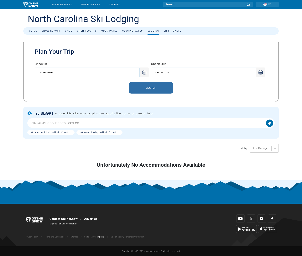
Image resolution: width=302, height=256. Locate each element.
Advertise (90, 219)
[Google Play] (246, 229)
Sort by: (243, 148)
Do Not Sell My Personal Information (127, 237)
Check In (41, 64)
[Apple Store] (267, 229)
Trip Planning (90, 4)
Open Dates (109, 31)
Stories (114, 4)
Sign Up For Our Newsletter (63, 224)
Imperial (100, 237)
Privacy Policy (32, 237)
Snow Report (51, 31)
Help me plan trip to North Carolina (99, 132)
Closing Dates (132, 31)
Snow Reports (62, 4)
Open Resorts (87, 31)
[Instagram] (262, 218)
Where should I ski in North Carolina (51, 132)
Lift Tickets (172, 31)
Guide (33, 31)
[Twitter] (251, 218)
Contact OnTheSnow (63, 219)
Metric (93, 237)
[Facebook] (272, 218)
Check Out (158, 64)
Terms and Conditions (54, 237)
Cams (68, 31)
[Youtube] (240, 218)
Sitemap (74, 237)
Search (151, 87)
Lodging (153, 31)
